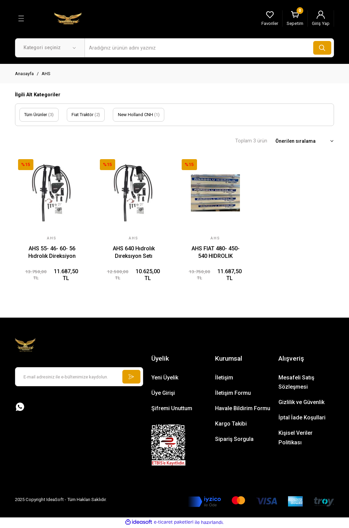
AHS (46, 73)
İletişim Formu (233, 393)
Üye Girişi (163, 393)
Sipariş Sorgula (234, 440)
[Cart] (295, 18)
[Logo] (67, 18)
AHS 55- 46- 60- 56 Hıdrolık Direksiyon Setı (52, 252)
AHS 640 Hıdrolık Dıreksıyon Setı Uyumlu (134, 252)
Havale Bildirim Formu (242, 409)
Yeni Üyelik (164, 378)
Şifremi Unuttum (171, 409)
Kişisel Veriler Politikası (295, 438)
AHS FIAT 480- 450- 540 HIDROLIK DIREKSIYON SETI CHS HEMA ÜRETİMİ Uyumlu (215, 252)
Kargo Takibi (231, 424)
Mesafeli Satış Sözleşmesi (296, 383)
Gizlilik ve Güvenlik (301, 403)
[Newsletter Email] (79, 377)
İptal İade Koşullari (301, 418)
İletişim (224, 378)
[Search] (209, 47)
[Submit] (130, 378)
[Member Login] (321, 18)
